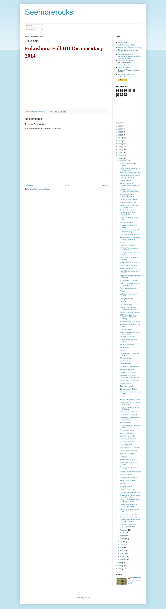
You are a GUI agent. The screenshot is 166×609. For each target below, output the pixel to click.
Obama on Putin (125, 180)
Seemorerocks (49, 12)
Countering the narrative (128, 439)
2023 (120, 132)
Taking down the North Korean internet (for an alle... (130, 500)
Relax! (122, 242)
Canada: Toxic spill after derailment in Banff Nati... (129, 308)
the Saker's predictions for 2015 (130, 173)
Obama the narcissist (127, 386)
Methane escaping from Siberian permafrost (127, 525)
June (122, 545)
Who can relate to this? (127, 344)
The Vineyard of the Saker (128, 451)
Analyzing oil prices (126, 222)
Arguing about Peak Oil (127, 480)
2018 (120, 147)
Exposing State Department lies (130, 492)
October (123, 533)
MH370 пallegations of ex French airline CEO (128, 505)
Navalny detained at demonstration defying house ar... (130, 185)
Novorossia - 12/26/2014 (128, 373)
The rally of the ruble (126, 442)
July (121, 542)
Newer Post (29, 185)
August (122, 539)
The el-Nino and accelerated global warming (129, 231)
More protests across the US (129, 235)
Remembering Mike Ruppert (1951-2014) (129, 418)
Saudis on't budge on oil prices (130, 517)
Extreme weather (125, 383)
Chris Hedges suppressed (128, 265)
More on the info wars (127, 433)
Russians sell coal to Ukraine (129, 312)
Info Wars (123, 483)
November (124, 530)
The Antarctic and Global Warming (129, 47)
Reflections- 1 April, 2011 (126, 45)
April (122, 550)
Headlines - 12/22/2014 (127, 489)
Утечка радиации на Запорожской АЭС (127, 195)
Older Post (104, 185)
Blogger (87, 598)
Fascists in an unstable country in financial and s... (130, 284)
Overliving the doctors (127, 210)
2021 (120, 138)
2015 (120, 155)
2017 (120, 150)
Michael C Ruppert (124, 77)
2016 (120, 152)
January (123, 559)
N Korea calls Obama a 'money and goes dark (130, 333)
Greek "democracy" (126, 329)
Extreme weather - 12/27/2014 (130, 321)
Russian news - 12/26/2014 (129, 380)
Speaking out (124, 347)
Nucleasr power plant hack (128, 477)
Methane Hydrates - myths (127, 65)
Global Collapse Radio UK (128, 415)
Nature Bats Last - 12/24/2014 (130, 448)
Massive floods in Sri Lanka (129, 412)
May (121, 547)
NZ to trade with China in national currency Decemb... (130, 376)
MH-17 (122, 397)
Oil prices (123, 302)
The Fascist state (125, 361)
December (124, 161)
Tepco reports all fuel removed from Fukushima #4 (130, 520)
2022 (120, 135)
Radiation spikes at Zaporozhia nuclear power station (130, 238)
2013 (120, 563)
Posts (29, 26)
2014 (120, 158)
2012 (120, 566)
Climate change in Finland (128, 389)
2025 (120, 126)
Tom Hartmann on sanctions (129, 514)
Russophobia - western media (130, 367)
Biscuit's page (122, 42)
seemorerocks (136, 578)
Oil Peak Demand (126, 474)
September (124, 536)
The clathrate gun (125, 358)
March (122, 553)
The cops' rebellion (126, 304)
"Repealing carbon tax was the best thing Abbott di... (130, 496)
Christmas (123, 456)
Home (67, 185)
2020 (120, 141)
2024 (120, 129)
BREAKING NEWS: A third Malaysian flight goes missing (128, 317)
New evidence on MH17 (128, 459)
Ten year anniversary (127, 430)
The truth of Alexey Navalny (129, 199)
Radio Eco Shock (125, 364)
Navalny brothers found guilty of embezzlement (130, 206)
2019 (120, 144)
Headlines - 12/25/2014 (127, 453)
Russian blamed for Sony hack (130, 399)
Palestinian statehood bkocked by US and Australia (130, 176)
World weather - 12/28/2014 (129, 280)
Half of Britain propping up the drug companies (130, 169)
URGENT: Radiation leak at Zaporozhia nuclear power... (130, 191)
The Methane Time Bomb (126, 74)
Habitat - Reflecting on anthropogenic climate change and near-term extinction (129, 56)
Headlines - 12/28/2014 (127, 245)
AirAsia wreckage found (128, 202)
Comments (30, 30)
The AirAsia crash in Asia (128, 288)
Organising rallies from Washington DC (127, 213)
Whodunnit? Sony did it (127, 370)
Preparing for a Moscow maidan (130, 472)
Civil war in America (126, 268)
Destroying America (126, 299)
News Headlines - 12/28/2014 (129, 262)
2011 (120, 569)
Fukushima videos (124, 67)
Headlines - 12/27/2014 (127, 337)
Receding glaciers (126, 486)
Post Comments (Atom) (42, 189)
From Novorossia (125, 422)
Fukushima (123, 291)
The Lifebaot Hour (126, 445)
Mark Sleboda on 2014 (127, 436)
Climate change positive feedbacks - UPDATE (126, 61)
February (123, 556)
